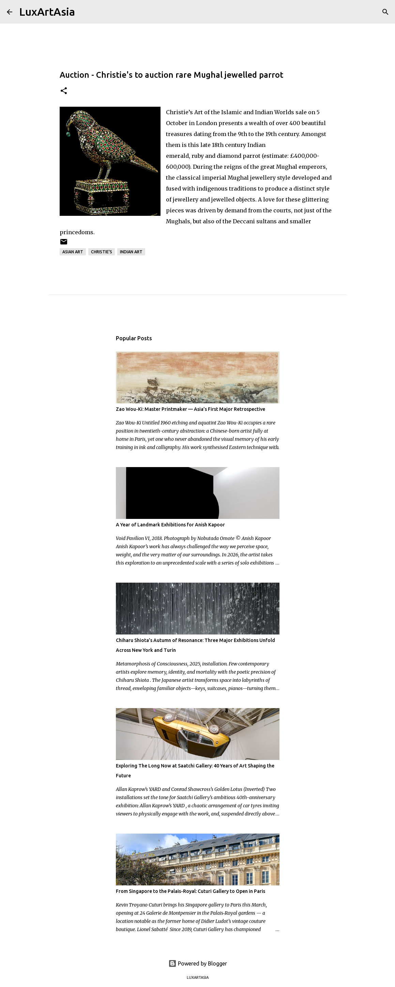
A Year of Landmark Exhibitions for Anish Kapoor (170, 524)
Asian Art (72, 252)
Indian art (131, 252)
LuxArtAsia (47, 11)
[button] (64, 91)
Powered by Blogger (197, 963)
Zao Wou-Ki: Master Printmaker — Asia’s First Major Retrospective (190, 409)
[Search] (84, 12)
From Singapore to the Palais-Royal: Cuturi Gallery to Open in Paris (190, 891)
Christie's (101, 252)
